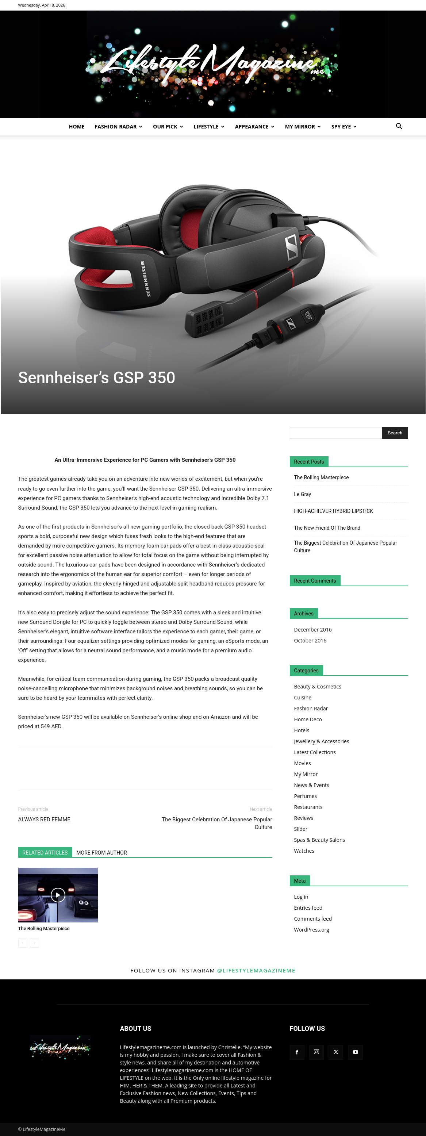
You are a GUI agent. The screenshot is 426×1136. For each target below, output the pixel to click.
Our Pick (168, 126)
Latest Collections (315, 752)
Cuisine (303, 697)
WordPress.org (311, 929)
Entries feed (308, 907)
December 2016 (313, 629)
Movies (302, 763)
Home (77, 126)
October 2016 (310, 640)
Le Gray (302, 494)
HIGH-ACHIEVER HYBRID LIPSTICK (333, 511)
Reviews (303, 817)
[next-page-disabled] (34, 943)
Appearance (255, 126)
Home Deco (308, 719)
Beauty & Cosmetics (317, 686)
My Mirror (303, 126)
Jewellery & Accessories (321, 741)
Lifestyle (209, 126)
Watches (304, 850)
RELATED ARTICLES (45, 853)
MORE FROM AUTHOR (101, 853)
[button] (399, 127)
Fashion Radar (119, 126)
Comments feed (313, 918)
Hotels (302, 730)
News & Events (311, 785)
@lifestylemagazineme (256, 970)
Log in (301, 896)
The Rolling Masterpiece (44, 928)
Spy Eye (344, 126)
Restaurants (308, 806)
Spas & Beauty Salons (319, 839)
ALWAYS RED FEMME (44, 819)
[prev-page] (22, 943)
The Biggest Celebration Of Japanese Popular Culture (217, 823)
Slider (301, 828)
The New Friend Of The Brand (327, 528)
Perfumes (305, 795)
